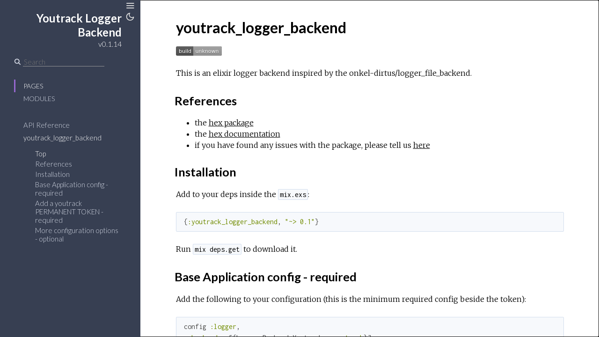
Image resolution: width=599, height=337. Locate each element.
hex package (231, 122)
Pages (33, 86)
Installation (52, 174)
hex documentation (244, 134)
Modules (39, 99)
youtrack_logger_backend (62, 137)
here (421, 145)
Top (40, 153)
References (53, 164)
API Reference (46, 125)
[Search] (63, 61)
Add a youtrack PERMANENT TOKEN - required (69, 211)
